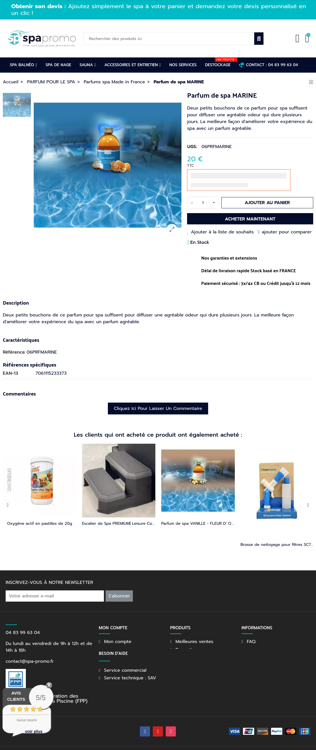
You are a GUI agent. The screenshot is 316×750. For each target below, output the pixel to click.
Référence (14, 352)
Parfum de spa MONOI (198, 523)
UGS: (192, 146)
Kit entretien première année (118, 523)
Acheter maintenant (250, 219)
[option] (108, 165)
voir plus (34, 731)
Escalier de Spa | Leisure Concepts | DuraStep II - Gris (53, 523)
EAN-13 (10, 373)
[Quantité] (203, 202)
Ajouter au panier (267, 202)
